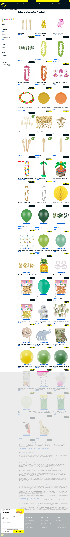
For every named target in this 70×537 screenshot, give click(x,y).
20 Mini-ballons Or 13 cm (23, 296)
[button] (2, 535)
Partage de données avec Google (8, 526)
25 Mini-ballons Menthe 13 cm (41, 296)
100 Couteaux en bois (57, 153)
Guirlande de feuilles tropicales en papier (25, 59)
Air (4, 47)
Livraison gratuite (31, 0)
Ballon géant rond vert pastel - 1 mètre (43, 366)
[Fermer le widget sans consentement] (6, 509)
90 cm (4, 32)
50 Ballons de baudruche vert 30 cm (25, 225)
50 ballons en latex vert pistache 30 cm (43, 250)
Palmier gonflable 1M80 (40, 178)
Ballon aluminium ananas (40, 33)
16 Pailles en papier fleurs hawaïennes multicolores (26, 389)
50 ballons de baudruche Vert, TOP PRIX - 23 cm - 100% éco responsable (43, 412)
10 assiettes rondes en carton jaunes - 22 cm (43, 108)
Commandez (32, 36)
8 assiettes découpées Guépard (42, 436)
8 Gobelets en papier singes (58, 344)
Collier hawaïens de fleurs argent (42, 202)
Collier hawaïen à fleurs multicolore (25, 178)
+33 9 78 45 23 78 (63, 1)
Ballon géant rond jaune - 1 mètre (25, 366)
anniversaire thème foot (39, 459)
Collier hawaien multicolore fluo (25, 107)
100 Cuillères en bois (39, 153)
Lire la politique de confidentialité (7, 522)
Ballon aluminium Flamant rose (59, 33)
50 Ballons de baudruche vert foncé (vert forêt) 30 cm (43, 225)
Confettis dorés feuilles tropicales (42, 131)
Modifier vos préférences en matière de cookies (46, 529)
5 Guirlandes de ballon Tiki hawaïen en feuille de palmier (43, 389)
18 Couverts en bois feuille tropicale (25, 153)
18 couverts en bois (22, 33)
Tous (3, 31)
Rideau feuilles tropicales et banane (26, 250)
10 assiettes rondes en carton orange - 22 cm (61, 108)
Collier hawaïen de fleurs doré (24, 202)
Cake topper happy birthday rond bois (26, 344)
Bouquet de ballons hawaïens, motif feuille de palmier (60, 389)
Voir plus (32, 230)
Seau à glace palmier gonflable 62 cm (60, 178)
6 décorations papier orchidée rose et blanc (61, 83)
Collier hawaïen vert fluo (58, 58)
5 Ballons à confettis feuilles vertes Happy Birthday (42, 322)
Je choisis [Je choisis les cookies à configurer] (7, 531)
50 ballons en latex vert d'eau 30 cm (60, 250)
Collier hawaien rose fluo (23, 82)
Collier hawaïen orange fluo (41, 82)
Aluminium (5, 55)
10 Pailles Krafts (56, 131)
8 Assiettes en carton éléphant (42, 344)
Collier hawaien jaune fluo (40, 58)
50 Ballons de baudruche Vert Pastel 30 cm (26, 412)
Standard (5, 62)
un (29, 479)
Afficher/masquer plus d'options (9, 65)
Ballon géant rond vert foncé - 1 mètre (61, 366)
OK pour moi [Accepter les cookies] (18, 531)
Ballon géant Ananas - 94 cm (41, 274)
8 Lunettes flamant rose (58, 274)
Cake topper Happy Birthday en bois (25, 131)
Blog (27, 526)
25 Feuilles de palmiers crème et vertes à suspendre (61, 322)
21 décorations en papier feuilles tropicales (59, 225)
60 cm (4, 34)
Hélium (5, 49)
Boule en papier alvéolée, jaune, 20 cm (61, 202)
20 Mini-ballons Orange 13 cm (59, 296)
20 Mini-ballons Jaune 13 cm (24, 321)
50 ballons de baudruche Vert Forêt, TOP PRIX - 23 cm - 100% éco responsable (60, 412)
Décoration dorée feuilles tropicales (26, 274)
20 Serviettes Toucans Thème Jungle (26, 436)
